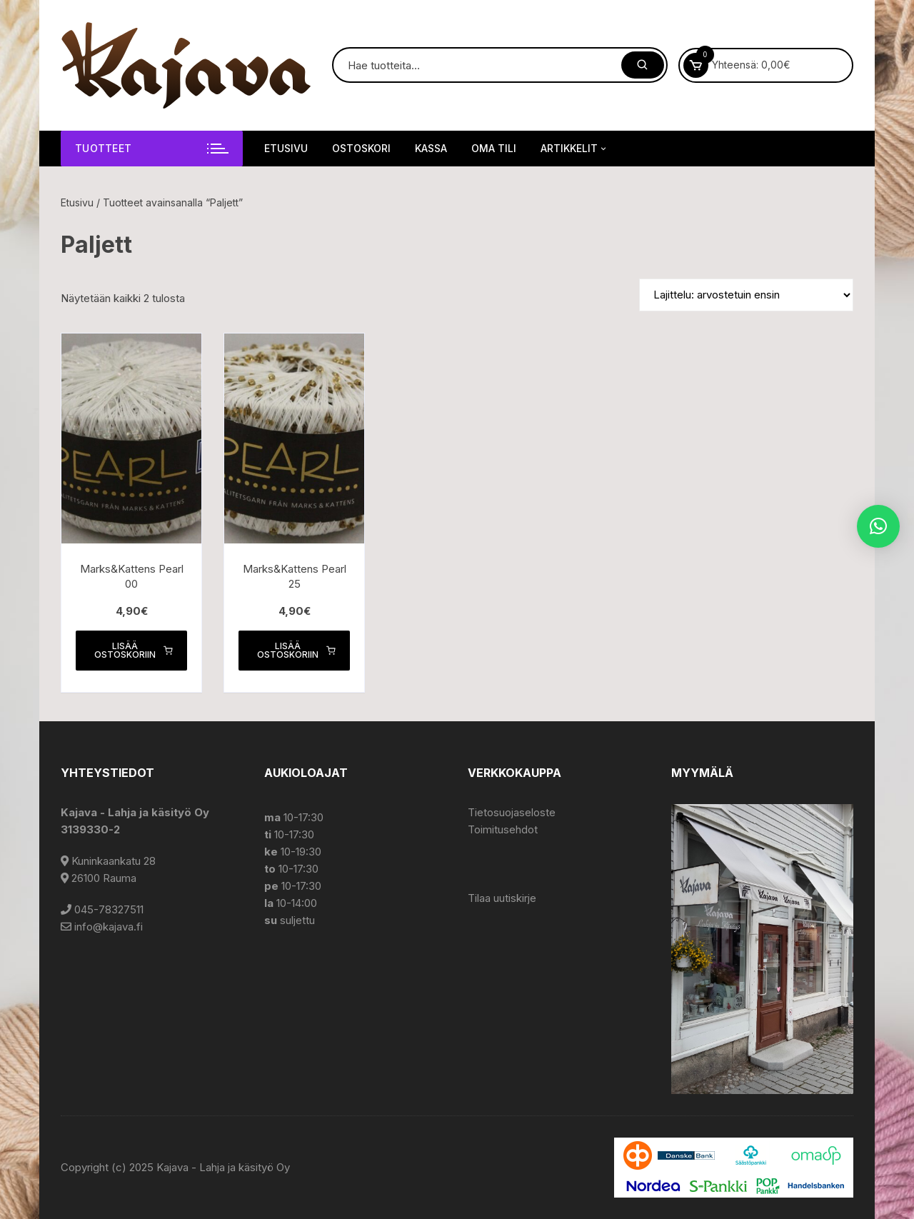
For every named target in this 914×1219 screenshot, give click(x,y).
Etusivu (286, 148)
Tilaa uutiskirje (502, 898)
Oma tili (493, 148)
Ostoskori (361, 148)
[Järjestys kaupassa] (746, 295)
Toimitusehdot (503, 829)
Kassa (431, 148)
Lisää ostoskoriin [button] (133, 650)
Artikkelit (574, 148)
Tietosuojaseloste (512, 812)
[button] (878, 526)
